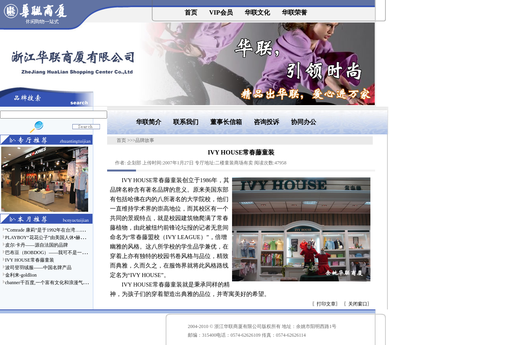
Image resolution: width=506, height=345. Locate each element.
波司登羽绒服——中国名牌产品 (38, 267)
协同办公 (303, 122)
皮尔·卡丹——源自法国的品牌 (36, 245)
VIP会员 (221, 12)
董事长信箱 (226, 122)
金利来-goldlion (21, 275)
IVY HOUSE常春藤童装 (29, 260)
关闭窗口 (357, 304)
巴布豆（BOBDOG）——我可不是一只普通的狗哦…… (62, 252)
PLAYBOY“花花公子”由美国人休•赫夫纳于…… (54, 237)
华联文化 (257, 12)
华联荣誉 (294, 12)
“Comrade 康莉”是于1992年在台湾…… (45, 230)
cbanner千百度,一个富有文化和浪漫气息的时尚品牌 (58, 282)
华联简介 (148, 122)
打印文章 (326, 304)
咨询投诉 (266, 122)
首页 (191, 12)
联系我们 (185, 122)
